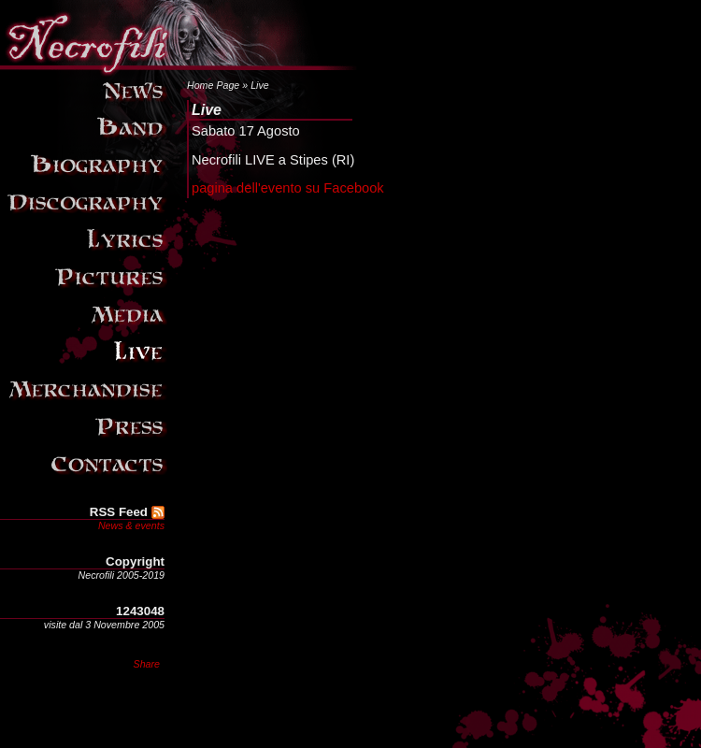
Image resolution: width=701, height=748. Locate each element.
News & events (131, 525)
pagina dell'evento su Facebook (288, 187)
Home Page (213, 85)
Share (147, 663)
